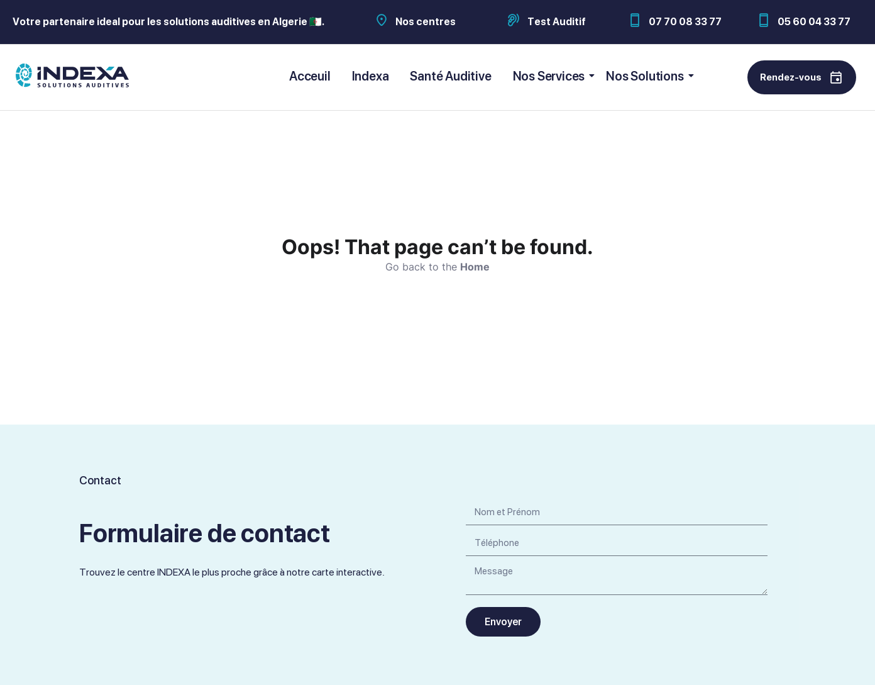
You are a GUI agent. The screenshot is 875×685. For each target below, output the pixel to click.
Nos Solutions (647, 76)
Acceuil (310, 76)
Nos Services (551, 76)
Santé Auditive (450, 76)
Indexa (370, 76)
